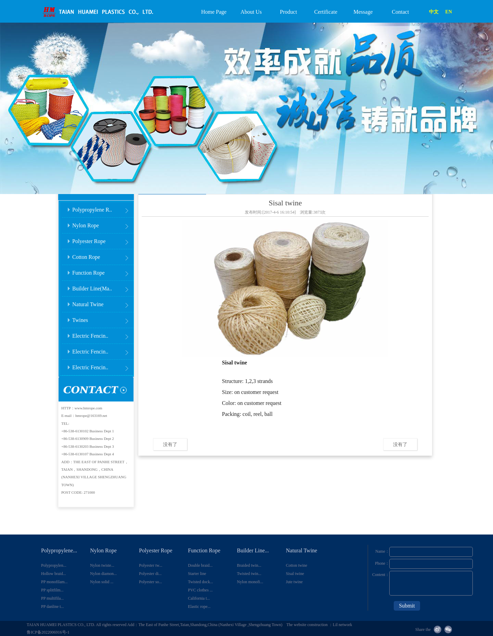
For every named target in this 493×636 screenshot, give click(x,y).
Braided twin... (249, 565)
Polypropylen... (53, 565)
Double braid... (200, 565)
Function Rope (102, 270)
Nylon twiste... (102, 565)
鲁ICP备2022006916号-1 (48, 632)
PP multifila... (52, 598)
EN (448, 11)
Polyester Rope (102, 239)
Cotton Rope (102, 255)
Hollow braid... (53, 573)
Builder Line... (253, 550)
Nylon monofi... (250, 581)
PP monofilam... (54, 581)
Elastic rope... (199, 606)
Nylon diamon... (103, 573)
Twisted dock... (200, 581)
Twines (102, 318)
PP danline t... (52, 606)
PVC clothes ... (200, 590)
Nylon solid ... (101, 581)
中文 (434, 11)
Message (363, 12)
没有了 (170, 444)
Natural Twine (102, 302)
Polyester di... (150, 573)
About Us (251, 12)
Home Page (213, 12)
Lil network (342, 624)
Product (288, 12)
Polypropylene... (59, 550)
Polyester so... (150, 581)
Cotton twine (296, 565)
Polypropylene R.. (102, 207)
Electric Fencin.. (102, 333)
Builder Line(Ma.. (102, 286)
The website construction (307, 624)
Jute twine (294, 581)
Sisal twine (295, 573)
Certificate (326, 12)
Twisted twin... (249, 573)
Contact (400, 12)
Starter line (197, 573)
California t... (199, 598)
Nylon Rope (102, 223)
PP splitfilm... (52, 590)
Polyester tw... (150, 565)
